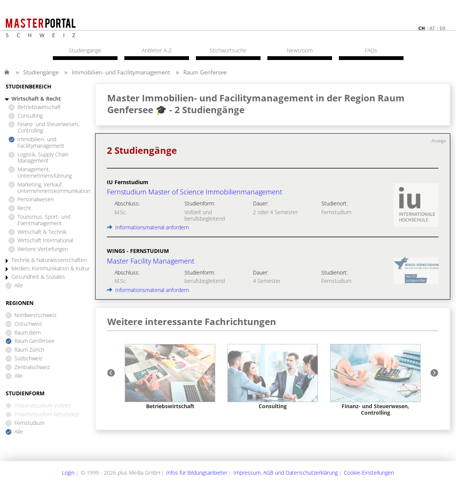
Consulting (30, 116)
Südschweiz (28, 358)
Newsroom (300, 50)
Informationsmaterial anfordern (148, 227)
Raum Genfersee (205, 72)
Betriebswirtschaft (39, 107)
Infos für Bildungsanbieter (196, 472)
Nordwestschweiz (35, 315)
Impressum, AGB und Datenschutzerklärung (286, 472)
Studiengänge (41, 72)
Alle (18, 286)
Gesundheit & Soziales (38, 277)
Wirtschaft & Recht (36, 99)
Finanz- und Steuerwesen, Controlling (48, 127)
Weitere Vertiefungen (42, 249)
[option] (170, 377)
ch (421, 28)
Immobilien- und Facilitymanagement (121, 72)
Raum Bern (27, 333)
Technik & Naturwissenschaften (49, 260)
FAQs (371, 50)
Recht (24, 208)
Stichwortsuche (228, 50)
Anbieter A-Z (157, 50)
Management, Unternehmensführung (44, 172)
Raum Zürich (29, 350)
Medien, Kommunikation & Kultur (50, 268)
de (443, 28)
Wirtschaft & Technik (42, 232)
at (432, 28)
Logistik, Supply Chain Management (42, 158)
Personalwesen (35, 199)
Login (68, 472)
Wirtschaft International (45, 240)
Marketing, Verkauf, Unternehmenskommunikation (53, 188)
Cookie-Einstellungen (369, 472)
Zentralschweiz (32, 367)
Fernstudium (29, 423)
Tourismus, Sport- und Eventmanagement (43, 220)
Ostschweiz (28, 324)
